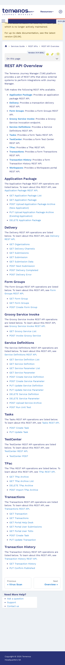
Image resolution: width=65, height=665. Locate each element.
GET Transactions (19, 518)
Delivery (14, 102)
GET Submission (18, 257)
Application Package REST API (21, 190)
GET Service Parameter (22, 372)
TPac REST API (47, 471)
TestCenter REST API (16, 451)
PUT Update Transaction (22, 539)
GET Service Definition (21, 364)
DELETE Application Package (25, 220)
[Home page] (6, 46)
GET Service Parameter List (24, 368)
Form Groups (16, 111)
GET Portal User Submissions (25, 526)
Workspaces (16, 167)
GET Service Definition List (24, 359)
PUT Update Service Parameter (26, 390)
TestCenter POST (18, 456)
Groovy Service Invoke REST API (27, 326)
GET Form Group (18, 298)
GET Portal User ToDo (21, 531)
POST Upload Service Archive (25, 403)
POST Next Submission (22, 266)
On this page (13, 58)
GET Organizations (19, 244)
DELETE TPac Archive (21, 485)
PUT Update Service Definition (26, 385)
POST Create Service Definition (26, 377)
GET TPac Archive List (21, 481)
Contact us (13, 606)
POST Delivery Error (20, 274)
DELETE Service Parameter (24, 398)
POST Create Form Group (23, 307)
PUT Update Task (18, 432)
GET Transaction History (22, 563)
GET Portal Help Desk (21, 522)
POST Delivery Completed (23, 270)
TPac (12, 147)
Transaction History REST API (21, 558)
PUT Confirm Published (22, 568)
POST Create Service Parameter (26, 381)
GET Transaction (18, 513)
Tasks (12, 135)
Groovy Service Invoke (21, 119)
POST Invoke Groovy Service (25, 335)
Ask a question (15, 598)
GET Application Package (23, 200)
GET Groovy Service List (22, 331)
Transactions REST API (17, 508)
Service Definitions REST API (20, 354)
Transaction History (20, 159)
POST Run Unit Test (20, 407)
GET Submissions (19, 253)
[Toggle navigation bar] (3, 21)
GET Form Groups (19, 303)
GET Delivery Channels (22, 248)
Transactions (16, 151)
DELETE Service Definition (24, 394)
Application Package (20, 94)
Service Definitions (19, 127)
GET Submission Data (21, 261)
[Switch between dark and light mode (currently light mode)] (58, 53)
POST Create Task (19, 428)
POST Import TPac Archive (23, 490)
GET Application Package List (25, 195)
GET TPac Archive (19, 476)
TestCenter (15, 139)
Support (11, 602)
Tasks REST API (50, 422)
